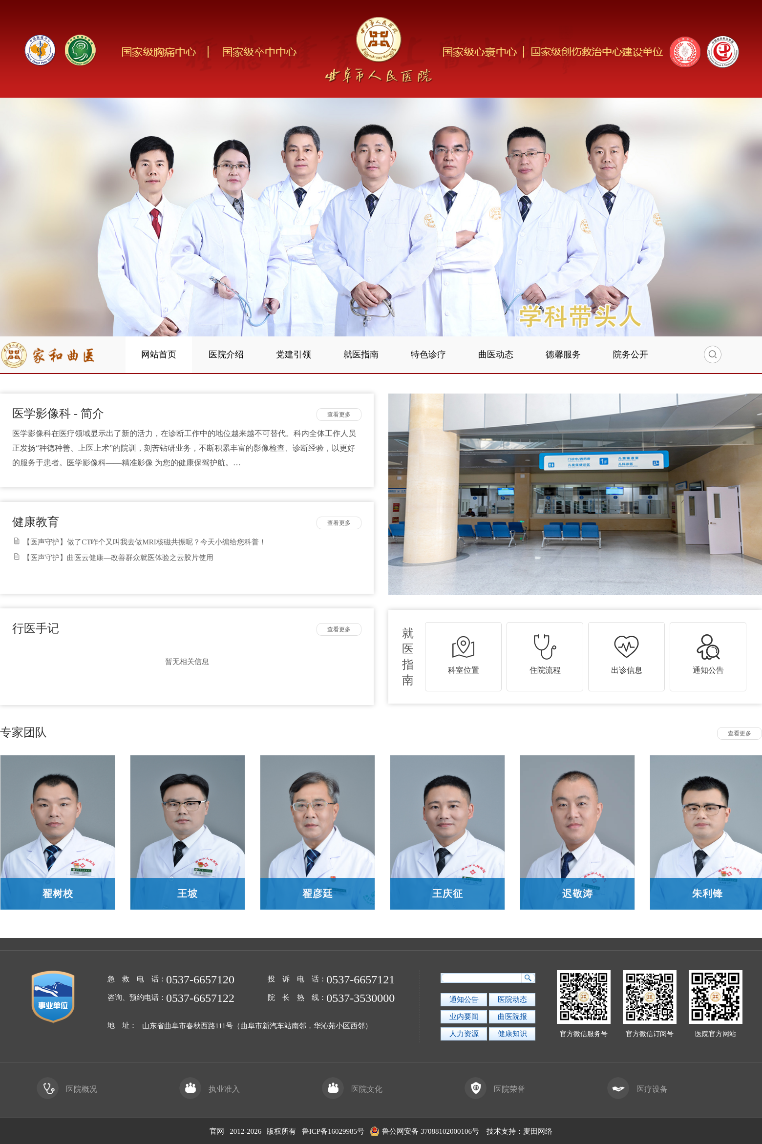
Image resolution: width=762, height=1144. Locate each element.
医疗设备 (637, 1089)
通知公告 (464, 999)
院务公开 (630, 354)
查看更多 (339, 414)
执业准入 (209, 1089)
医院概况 (67, 1089)
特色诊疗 (428, 354)
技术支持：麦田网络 (519, 1131)
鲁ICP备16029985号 (333, 1131)
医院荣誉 (495, 1089)
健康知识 (512, 1034)
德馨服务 (563, 354)
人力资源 (464, 1034)
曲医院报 (512, 1016)
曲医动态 (495, 354)
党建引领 (293, 354)
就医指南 (361, 354)
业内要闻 (464, 1016)
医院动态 (512, 999)
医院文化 (352, 1089)
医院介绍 (226, 354)
